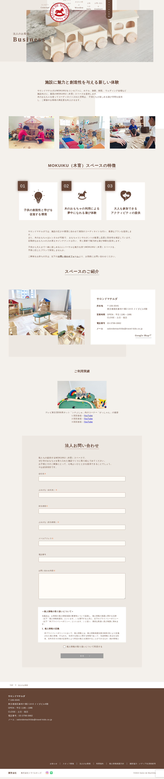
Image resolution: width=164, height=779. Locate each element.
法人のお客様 (85, 766)
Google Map (142, 337)
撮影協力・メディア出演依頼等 (143, 766)
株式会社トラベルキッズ (31, 775)
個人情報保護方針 (116, 766)
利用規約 (100, 766)
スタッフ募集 (68, 766)
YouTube (88, 418)
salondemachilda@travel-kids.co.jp (125, 331)
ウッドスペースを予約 (143, 6)
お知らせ (53, 766)
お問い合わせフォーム (68, 258)
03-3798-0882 (114, 325)
